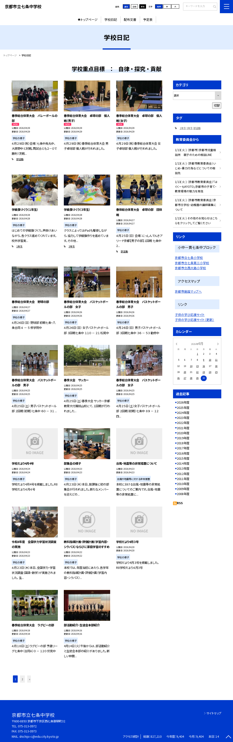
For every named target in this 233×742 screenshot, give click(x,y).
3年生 (72, 246)
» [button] (29, 679)
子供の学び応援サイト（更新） (194, 319)
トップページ (89, 19)
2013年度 (183, 468)
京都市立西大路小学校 (190, 268)
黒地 (143, 6)
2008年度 (183, 494)
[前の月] (176, 343)
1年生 (19, 246)
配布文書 (130, 19)
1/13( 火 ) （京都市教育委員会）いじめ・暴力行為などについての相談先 (195, 168)
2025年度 (183, 407)
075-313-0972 (27, 726)
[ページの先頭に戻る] (228, 737)
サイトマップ (213, 713)
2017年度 (183, 448)
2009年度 (183, 489)
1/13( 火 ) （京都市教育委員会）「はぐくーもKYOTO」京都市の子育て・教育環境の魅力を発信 (196, 186)
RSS (180, 503)
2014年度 (183, 463)
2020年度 (183, 433)
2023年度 (183, 418)
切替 (217, 105)
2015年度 (183, 458)
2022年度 (183, 423)
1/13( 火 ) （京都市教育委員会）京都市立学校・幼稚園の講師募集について (196, 204)
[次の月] (218, 343)
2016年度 (183, 453)
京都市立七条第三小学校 (192, 263)
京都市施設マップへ (188, 291)
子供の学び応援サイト (190, 314)
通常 (126, 6)
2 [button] (22, 679)
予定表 (147, 19)
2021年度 (183, 428)
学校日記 (110, 19)
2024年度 (183, 413)
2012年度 (183, 474)
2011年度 (183, 479)
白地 (134, 6)
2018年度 (183, 443)
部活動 (19, 159)
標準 (159, 6)
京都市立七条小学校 (189, 257)
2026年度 (183, 402)
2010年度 (183, 484)
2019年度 (183, 438)
